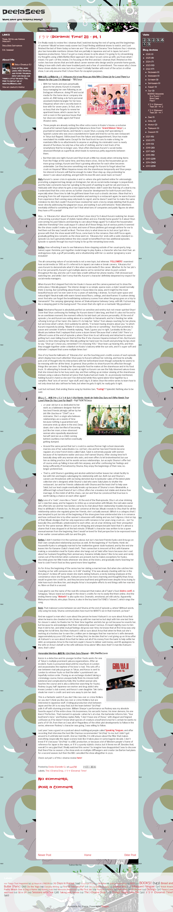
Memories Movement (67, 890)
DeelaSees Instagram (12, 45)
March (151, 124)
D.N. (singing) (8, 50)
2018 (148, 147)
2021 (148, 136)
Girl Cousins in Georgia (99, 887)
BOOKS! (145, 883)
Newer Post (44, 855)
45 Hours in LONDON (41, 884)
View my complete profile (13, 87)
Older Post (130, 855)
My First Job (86, 889)
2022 (148, 69)
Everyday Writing (51, 887)
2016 (148, 155)
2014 (148, 162)
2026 (148, 54)
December (152, 72)
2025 (148, 58)
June (150, 117)
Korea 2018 (47, 889)
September (153, 83)
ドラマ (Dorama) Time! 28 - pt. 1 (155, 111)
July (150, 90)
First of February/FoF (73, 887)
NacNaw (100, 890)
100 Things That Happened (16, 884)
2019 (148, 144)
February (152, 128)
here (79, 758)
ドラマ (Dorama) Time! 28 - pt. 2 (155, 105)
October (152, 79)
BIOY (132, 883)
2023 (148, 65)
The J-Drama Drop (54, 771)
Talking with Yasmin (69, 892)
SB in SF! (22, 892)
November (152, 76)
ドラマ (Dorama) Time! (75, 771)
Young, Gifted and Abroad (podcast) (13, 40)
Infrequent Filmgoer (143, 886)
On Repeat (136, 889)
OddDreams (122, 890)
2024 (148, 61)
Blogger (105, 906)
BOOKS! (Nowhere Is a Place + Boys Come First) (156, 97)
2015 (148, 158)
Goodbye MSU (120, 887)
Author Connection (118, 884)
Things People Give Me (125, 892)
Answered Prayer (88, 884)
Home (87, 855)
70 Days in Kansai (63, 883)
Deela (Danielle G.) (23, 64)
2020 (148, 140)
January (152, 132)
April (150, 121)
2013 (148, 166)
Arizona (102, 883)
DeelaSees (23, 12)
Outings (151, 889)
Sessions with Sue (42, 892)
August (151, 87)
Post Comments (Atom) (93, 865)
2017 (148, 151)
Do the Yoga (33, 887)
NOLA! (111, 890)
